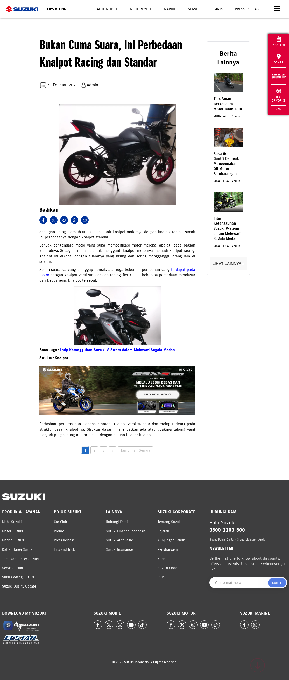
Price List (278, 41)
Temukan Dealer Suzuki (20, 559)
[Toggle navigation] (277, 9)
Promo (59, 531)
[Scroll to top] (257, 665)
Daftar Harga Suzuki (17, 549)
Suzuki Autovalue (119, 540)
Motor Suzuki (12, 531)
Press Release (248, 9)
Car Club (60, 522)
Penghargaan (168, 549)
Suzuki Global (168, 568)
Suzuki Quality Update (19, 586)
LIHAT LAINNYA (228, 263)
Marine (170, 9)
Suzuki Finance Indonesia (125, 531)
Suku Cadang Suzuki (18, 577)
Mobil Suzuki (12, 522)
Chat (279, 109)
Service (195, 9)
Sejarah (163, 531)
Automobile (107, 9)
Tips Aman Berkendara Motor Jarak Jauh (228, 104)
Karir (161, 559)
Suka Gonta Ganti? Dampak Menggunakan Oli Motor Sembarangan (226, 163)
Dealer (278, 59)
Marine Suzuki (13, 540)
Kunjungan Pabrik (171, 540)
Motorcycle (141, 9)
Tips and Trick (64, 549)
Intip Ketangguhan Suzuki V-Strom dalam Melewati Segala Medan (117, 350)
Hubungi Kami (117, 522)
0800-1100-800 (227, 530)
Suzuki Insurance (119, 549)
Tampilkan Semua (135, 450)
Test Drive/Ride (279, 95)
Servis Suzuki (12, 568)
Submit (277, 583)
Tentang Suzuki (169, 522)
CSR (161, 577)
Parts (218, 9)
